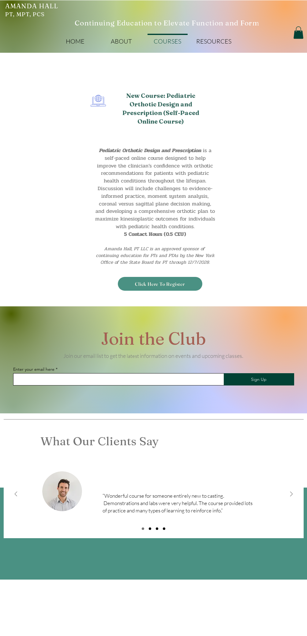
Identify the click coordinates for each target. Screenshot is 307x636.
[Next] (291, 494)
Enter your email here (33, 369)
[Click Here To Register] (160, 284)
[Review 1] (143, 528)
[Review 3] (157, 528)
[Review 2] (150, 528)
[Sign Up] (259, 379)
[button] (121, 38)
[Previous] (16, 494)
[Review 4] (164, 528)
